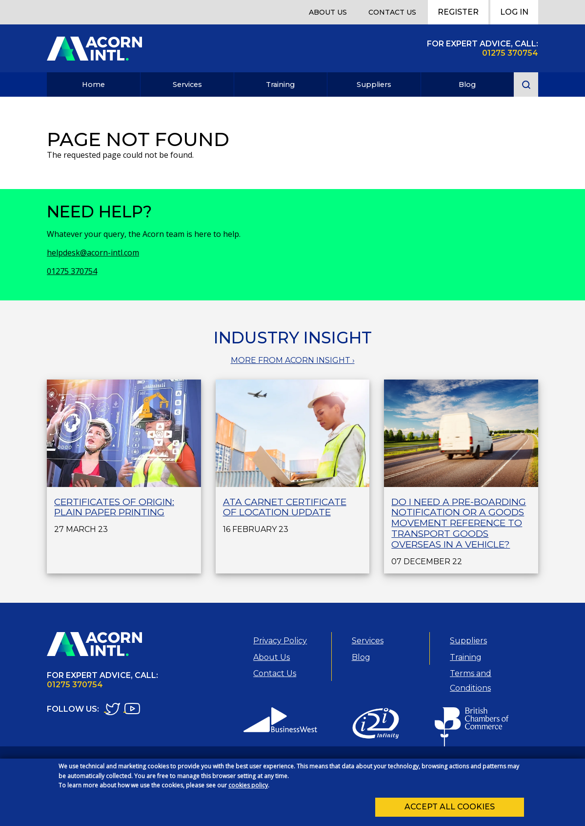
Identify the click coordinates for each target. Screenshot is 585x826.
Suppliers (374, 84)
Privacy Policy (280, 640)
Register (458, 12)
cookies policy (248, 788)
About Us (328, 12)
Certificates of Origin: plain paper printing (114, 507)
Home (93, 84)
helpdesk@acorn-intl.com (93, 252)
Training (280, 84)
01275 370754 (72, 271)
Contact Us (392, 12)
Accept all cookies (449, 809)
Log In (514, 12)
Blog (467, 84)
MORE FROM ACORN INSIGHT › (293, 360)
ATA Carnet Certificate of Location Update (284, 507)
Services (187, 84)
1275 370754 (512, 53)
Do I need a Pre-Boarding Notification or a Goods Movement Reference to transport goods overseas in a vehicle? (458, 523)
